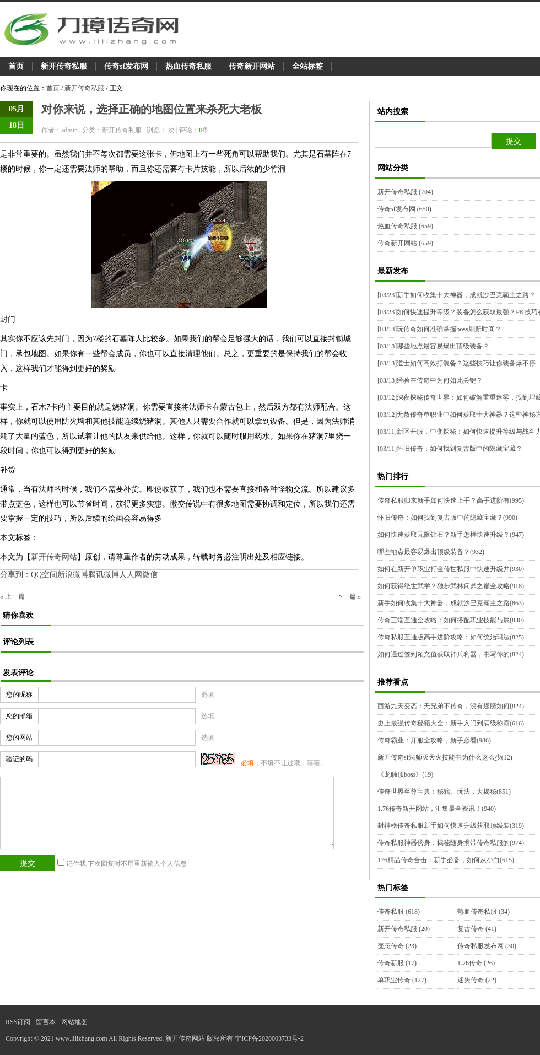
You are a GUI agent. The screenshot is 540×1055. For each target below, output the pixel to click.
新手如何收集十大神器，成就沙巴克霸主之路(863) (450, 603)
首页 (16, 66)
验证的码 (19, 759)
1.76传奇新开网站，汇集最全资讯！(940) (436, 808)
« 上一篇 (12, 596)
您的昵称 (19, 694)
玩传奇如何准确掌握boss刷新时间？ (439, 329)
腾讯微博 (103, 574)
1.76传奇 (476, 963)
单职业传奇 (401, 980)
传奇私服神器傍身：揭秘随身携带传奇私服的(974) (450, 843)
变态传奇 (397, 946)
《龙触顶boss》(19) (405, 774)
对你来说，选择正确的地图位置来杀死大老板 (151, 109)
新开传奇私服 (64, 66)
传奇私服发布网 (486, 946)
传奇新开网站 (252, 66)
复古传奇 (476, 929)
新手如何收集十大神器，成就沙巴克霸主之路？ (456, 295)
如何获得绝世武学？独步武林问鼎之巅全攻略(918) (450, 586)
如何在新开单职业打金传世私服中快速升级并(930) (450, 569)
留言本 (46, 1022)
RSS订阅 (18, 1022)
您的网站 (19, 737)
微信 (150, 574)
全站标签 (307, 66)
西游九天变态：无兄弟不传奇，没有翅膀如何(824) (450, 706)
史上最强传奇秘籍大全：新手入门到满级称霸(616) (450, 723)
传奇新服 (397, 963)
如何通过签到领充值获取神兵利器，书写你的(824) (450, 654)
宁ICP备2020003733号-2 (269, 1038)
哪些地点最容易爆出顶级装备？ (433, 346)
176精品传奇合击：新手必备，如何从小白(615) (445, 860)
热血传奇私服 (188, 66)
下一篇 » (348, 596)
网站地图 (74, 1022)
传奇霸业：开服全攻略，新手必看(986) (434, 740)
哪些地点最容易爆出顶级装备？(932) (430, 552)
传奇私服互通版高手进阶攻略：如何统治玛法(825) (450, 637)
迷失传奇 (476, 980)
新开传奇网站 (54, 557)
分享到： (15, 574)
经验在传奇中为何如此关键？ (430, 380)
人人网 (130, 574)
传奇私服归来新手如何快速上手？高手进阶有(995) (450, 500)
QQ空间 (44, 574)
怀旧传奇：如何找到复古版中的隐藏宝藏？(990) (447, 517)
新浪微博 (72, 574)
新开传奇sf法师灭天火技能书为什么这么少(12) (444, 757)
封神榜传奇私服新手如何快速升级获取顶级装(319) (450, 826)
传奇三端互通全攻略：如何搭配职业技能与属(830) (450, 620)
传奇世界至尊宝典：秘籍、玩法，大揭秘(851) (444, 791)
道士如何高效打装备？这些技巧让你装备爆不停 (456, 363)
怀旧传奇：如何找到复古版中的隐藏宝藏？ (449, 449)
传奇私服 (398, 912)
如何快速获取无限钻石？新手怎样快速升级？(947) (450, 535)
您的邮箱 (19, 716)
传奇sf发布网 (126, 66)
